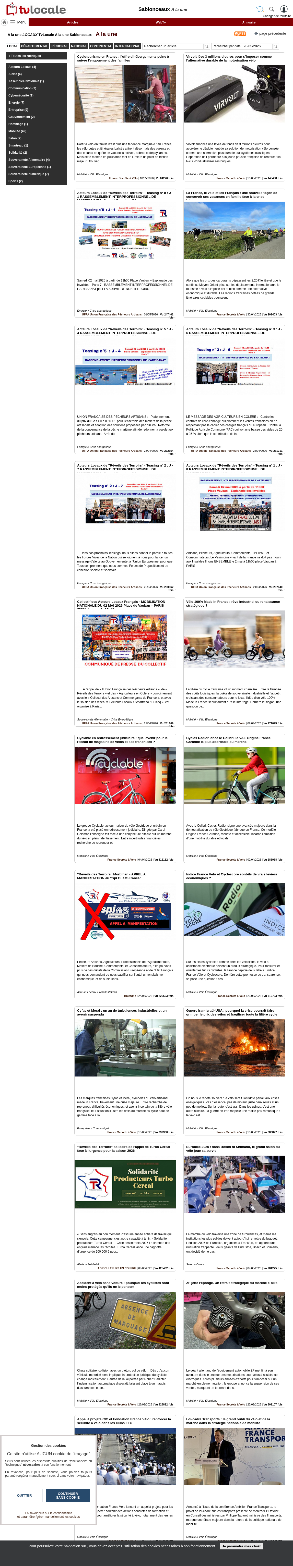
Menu (22, 22)
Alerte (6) (15, 74)
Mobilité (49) (17, 131)
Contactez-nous (118, 1526)
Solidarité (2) (17, 152)
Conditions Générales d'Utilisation (214, 1532)
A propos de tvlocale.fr (124, 1538)
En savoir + (115, 1532)
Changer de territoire (277, 16)
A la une (105, 34)
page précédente (270, 33)
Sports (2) (15, 181)
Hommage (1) (18, 124)
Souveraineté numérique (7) (28, 174)
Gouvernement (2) (21, 117)
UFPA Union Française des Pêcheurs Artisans (112, 279)
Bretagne (130, 873)
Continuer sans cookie (68, 1495)
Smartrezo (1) (18, 145)
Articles (72, 22)
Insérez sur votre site (266, 1480)
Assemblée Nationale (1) (26, 81)
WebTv (161, 22)
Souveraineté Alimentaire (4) (29, 160)
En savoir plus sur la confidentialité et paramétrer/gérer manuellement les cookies (48, 1515)
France (131, 1467)
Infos (201, 1526)
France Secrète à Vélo (123, 160)
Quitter (24, 1495)
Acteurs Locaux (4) (22, 67)
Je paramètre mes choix (241, 1546)
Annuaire (248, 22)
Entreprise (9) (18, 110)
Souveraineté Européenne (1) (29, 167)
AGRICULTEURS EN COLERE (117, 1110)
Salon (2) (14, 138)
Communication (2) (22, 88)
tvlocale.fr (31, 1528)
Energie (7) (16, 102)
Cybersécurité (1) (20, 95)
